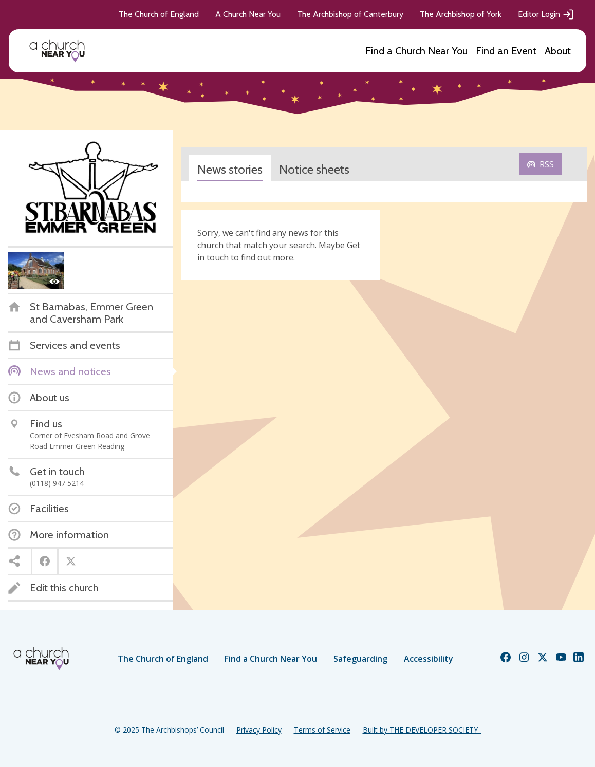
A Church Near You (248, 14)
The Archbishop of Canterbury (350, 14)
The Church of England (159, 14)
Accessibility (428, 658)
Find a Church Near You (416, 51)
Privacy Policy (259, 730)
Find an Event (506, 51)
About (558, 51)
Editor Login (546, 14)
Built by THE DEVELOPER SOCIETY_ (422, 730)
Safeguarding (360, 658)
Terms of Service (322, 730)
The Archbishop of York (460, 14)
